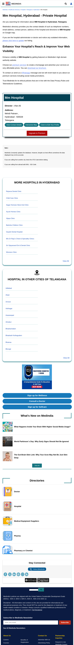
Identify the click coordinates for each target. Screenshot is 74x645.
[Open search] (66, 4)
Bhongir (8, 349)
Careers (6, 639)
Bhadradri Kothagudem (14, 335)
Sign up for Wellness (37, 395)
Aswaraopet (10, 315)
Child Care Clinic (12, 198)
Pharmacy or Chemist (23, 551)
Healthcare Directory (14, 9)
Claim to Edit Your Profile (50, 125)
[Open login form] (71, 4)
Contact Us (42, 636)
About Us (7, 636)
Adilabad (9, 288)
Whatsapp (26, 73)
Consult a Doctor (37, 401)
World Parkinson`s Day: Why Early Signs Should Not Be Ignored (41, 441)
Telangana (29, 9)
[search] (33, 590)
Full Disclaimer (37, 610)
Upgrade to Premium (37, 133)
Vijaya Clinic (10, 218)
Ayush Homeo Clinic (13, 212)
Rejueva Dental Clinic (13, 191)
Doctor (17, 492)
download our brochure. (37, 68)
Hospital (23, 9)
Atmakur (9, 322)
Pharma (17, 536)
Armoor (8, 302)
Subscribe (65, 622)
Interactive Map (31, 125)
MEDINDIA (13, 4)
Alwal (7, 295)
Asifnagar (9, 308)
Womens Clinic (11, 252)
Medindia (5, 9)
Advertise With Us (44, 639)
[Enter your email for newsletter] (30, 622)
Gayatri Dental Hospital (14, 232)
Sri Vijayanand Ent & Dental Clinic (18, 245)
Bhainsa (8, 342)
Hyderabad (36, 9)
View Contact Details (14, 125)
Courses (6, 643)
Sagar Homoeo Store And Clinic (17, 205)
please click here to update (13, 41)
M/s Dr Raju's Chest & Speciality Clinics (20, 239)
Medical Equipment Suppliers (26, 521)
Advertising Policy (44, 643)
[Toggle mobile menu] (3, 4)
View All (66, 261)
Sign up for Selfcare (37, 407)
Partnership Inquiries (60, 637)
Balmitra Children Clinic (14, 225)
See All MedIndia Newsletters (14, 628)
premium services (19, 65)
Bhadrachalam (11, 329)
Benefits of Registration (25, 641)
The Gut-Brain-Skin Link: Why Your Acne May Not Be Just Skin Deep (40, 456)
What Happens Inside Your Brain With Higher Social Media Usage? (42, 427)
